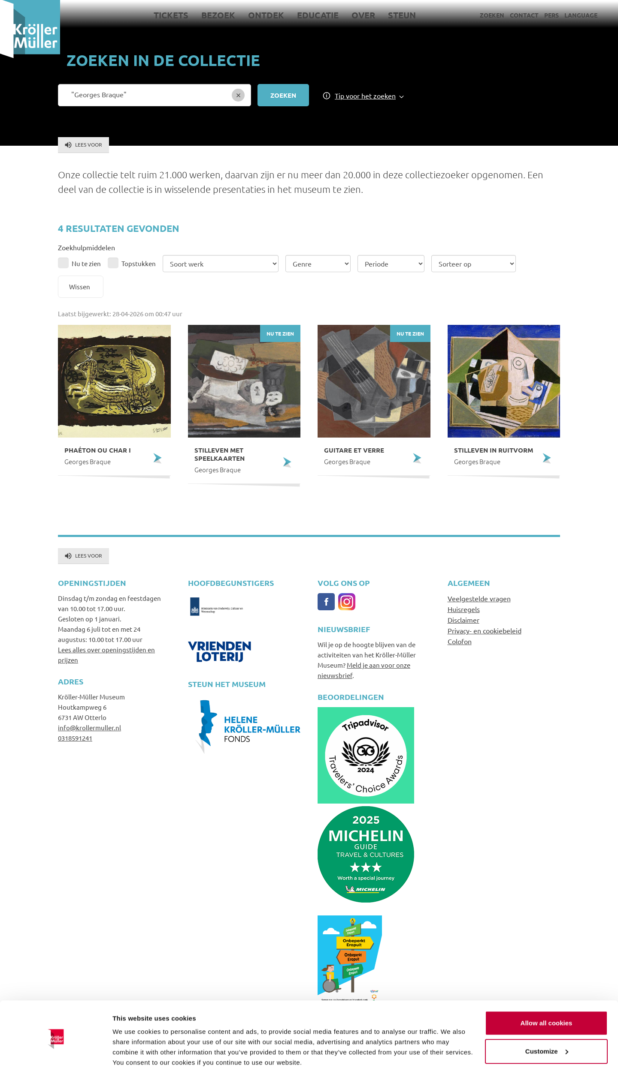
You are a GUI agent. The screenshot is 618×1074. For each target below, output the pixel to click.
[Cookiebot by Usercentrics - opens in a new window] (55, 1057)
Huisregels (464, 609)
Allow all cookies (547, 994)
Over (363, 15)
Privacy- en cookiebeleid (484, 630)
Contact (524, 15)
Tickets (171, 15)
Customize (546, 1022)
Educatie (318, 15)
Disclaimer (463, 619)
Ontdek (266, 15)
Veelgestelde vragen (479, 598)
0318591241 (75, 738)
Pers (551, 15)
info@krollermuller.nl (89, 727)
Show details (132, 1057)
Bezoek (218, 15)
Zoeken (492, 15)
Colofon (460, 641)
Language (580, 15)
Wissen (79, 286)
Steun (402, 15)
